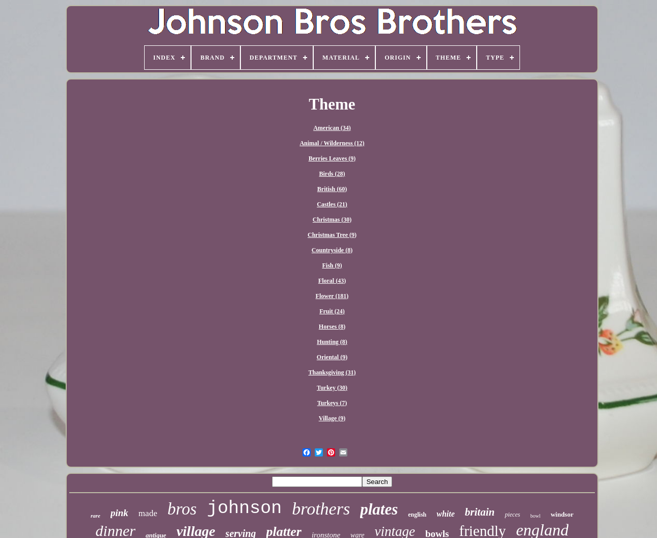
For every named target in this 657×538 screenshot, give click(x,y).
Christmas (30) (332, 219)
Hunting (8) (332, 341)
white (445, 513)
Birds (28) (332, 173)
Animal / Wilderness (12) (331, 143)
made (148, 513)
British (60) (332, 189)
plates (379, 509)
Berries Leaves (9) (332, 158)
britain (480, 512)
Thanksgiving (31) (331, 372)
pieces (512, 514)
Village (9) (332, 418)
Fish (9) (332, 265)
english (417, 514)
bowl (535, 516)
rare (95, 516)
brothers (321, 508)
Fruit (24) (332, 311)
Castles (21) (332, 204)
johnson (244, 508)
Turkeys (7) (332, 403)
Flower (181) (332, 296)
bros (182, 509)
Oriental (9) (332, 357)
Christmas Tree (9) (332, 234)
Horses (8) (332, 326)
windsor (562, 514)
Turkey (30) (332, 387)
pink (119, 512)
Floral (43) (332, 280)
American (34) (332, 127)
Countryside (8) (332, 250)
